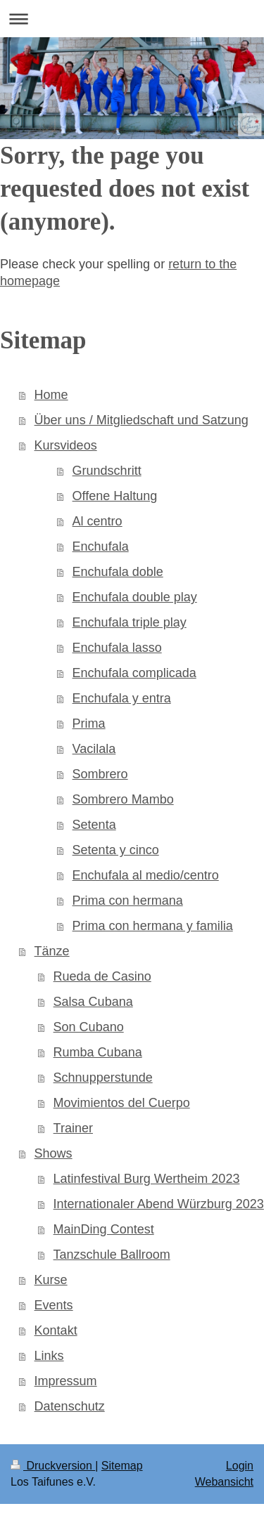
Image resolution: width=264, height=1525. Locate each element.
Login (239, 1466)
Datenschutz (69, 1406)
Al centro (97, 521)
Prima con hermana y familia (153, 926)
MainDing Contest (104, 1229)
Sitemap (122, 1466)
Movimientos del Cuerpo (122, 1103)
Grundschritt (107, 471)
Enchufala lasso (117, 648)
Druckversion (53, 1466)
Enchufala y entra (122, 698)
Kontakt (55, 1330)
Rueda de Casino (102, 976)
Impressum (65, 1381)
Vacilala (94, 749)
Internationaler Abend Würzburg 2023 (159, 1204)
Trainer (73, 1128)
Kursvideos (65, 445)
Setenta (94, 825)
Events (53, 1305)
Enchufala (101, 546)
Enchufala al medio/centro (146, 875)
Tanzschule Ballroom (112, 1255)
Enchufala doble (118, 572)
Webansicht (224, 1482)
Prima (89, 723)
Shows (53, 1153)
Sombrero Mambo (123, 799)
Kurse (51, 1280)
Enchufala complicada (134, 673)
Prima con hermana (128, 901)
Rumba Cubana (98, 1052)
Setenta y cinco (116, 850)
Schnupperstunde (103, 1078)
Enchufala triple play (130, 622)
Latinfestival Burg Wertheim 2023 (147, 1179)
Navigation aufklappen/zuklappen (132, 19)
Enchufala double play (135, 597)
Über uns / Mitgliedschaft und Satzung (141, 420)
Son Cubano (89, 1027)
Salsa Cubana (93, 1002)
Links (49, 1356)
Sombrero (100, 774)
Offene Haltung (115, 496)
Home (51, 395)
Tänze (52, 951)
